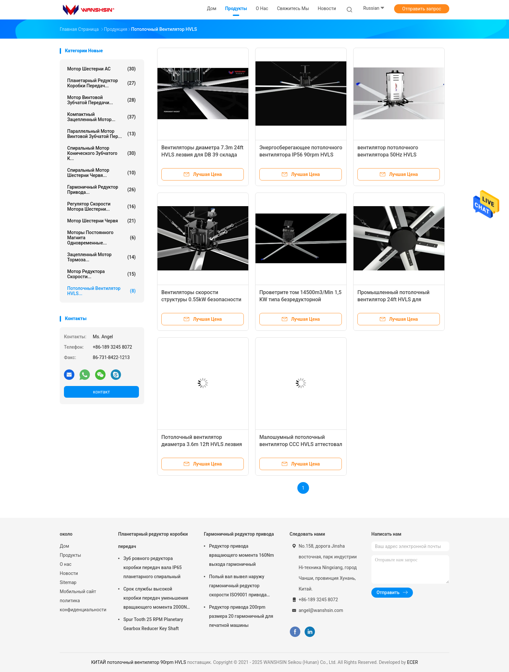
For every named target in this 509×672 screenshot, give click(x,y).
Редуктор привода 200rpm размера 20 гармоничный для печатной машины (241, 616)
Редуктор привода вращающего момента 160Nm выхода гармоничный (241, 555)
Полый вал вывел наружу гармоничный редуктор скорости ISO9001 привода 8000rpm (238, 586)
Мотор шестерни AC (101, 69)
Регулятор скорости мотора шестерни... (101, 206)
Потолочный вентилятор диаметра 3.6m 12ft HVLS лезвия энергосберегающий (201, 444)
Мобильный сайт (78, 591)
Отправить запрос (421, 8)
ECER (412, 662)
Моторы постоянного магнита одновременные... (101, 237)
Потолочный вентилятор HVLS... (101, 291)
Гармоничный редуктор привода (239, 534)
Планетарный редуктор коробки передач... (101, 83)
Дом (64, 546)
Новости (69, 573)
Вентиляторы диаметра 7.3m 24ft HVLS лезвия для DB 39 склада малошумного (202, 154)
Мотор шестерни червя (101, 221)
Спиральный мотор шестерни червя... (101, 173)
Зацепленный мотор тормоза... (101, 257)
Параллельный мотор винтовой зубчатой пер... (101, 134)
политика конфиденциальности (82, 605)
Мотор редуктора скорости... (101, 274)
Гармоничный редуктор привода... (101, 189)
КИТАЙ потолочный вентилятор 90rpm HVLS (138, 662)
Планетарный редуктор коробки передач (153, 540)
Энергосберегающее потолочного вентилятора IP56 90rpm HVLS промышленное (300, 154)
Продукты (70, 555)
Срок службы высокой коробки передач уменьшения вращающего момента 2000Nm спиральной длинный (157, 599)
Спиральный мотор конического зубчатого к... (101, 153)
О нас (65, 564)
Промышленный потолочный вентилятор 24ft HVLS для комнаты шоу (393, 299)
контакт (101, 391)
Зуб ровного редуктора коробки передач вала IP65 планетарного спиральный (152, 567)
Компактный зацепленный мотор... (101, 117)
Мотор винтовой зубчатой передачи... (101, 100)
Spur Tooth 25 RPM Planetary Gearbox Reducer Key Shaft (153, 624)
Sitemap (68, 582)
